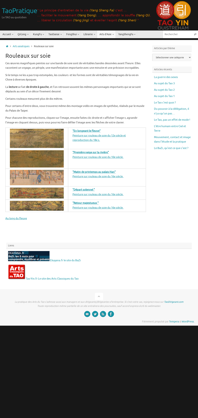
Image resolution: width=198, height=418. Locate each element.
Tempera (174, 321)
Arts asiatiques (21, 46)
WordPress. (188, 321)
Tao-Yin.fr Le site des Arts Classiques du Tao (43, 278)
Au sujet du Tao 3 (164, 83)
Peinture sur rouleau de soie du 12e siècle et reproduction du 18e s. (99, 135)
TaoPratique (19, 11)
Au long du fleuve (16, 218)
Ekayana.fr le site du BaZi (44, 260)
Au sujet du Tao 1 (164, 96)
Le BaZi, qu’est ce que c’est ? (171, 148)
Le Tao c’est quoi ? (165, 102)
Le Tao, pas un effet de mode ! (172, 120)
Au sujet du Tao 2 (164, 90)
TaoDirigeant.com (173, 301)
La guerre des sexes (166, 77)
